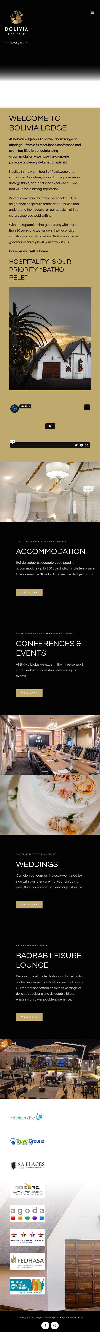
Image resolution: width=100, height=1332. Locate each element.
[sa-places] (27, 1158)
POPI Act (58, 1318)
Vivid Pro (79, 1318)
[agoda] (27, 1206)
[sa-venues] (27, 1182)
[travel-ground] (27, 1134)
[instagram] (55, 1325)
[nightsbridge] (27, 1110)
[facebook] (45, 1325)
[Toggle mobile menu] (93, 12)
